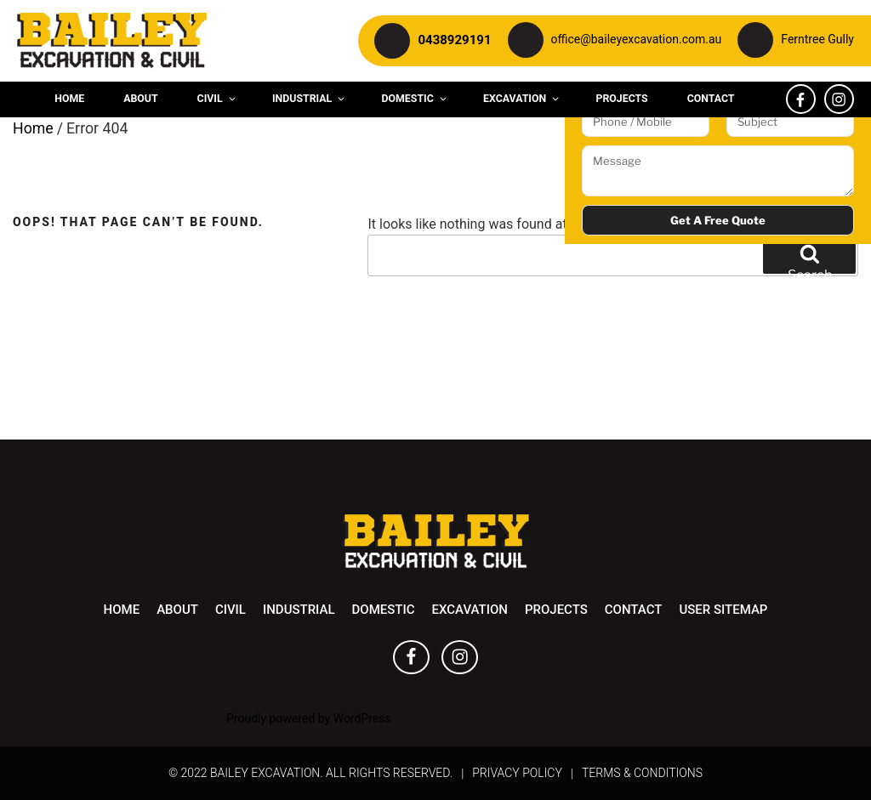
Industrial (309, 99)
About (140, 99)
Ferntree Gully (817, 39)
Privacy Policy (517, 773)
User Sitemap (723, 609)
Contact (711, 99)
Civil (217, 99)
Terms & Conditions (642, 773)
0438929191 (454, 40)
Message (718, 170)
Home (69, 99)
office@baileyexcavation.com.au (636, 39)
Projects (621, 99)
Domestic (415, 99)
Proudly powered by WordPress (308, 718)
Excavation (522, 99)
